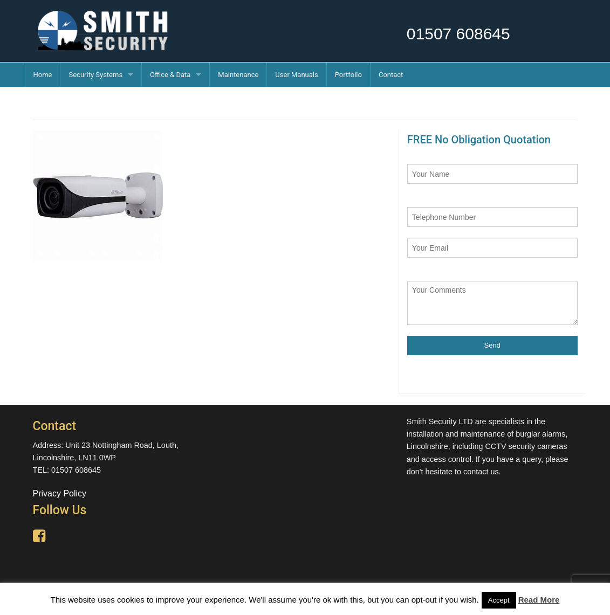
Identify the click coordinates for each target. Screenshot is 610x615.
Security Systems (95, 75)
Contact (391, 75)
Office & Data (170, 75)
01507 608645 (458, 34)
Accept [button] (499, 600)
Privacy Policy (60, 493)
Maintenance (238, 75)
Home (42, 75)
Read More (539, 599)
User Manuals (296, 75)
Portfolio (348, 75)
